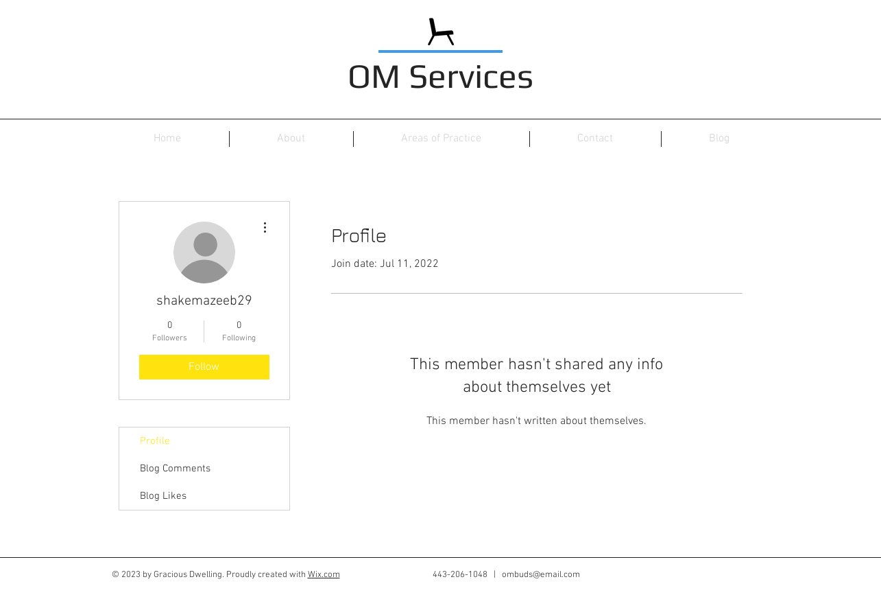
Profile (155, 441)
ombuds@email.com (541, 575)
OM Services (440, 75)
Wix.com (324, 575)
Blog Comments (175, 468)
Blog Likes (163, 496)
